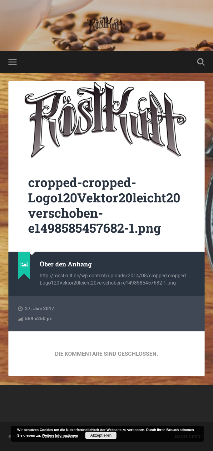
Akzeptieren (100, 435)
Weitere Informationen (60, 435)
